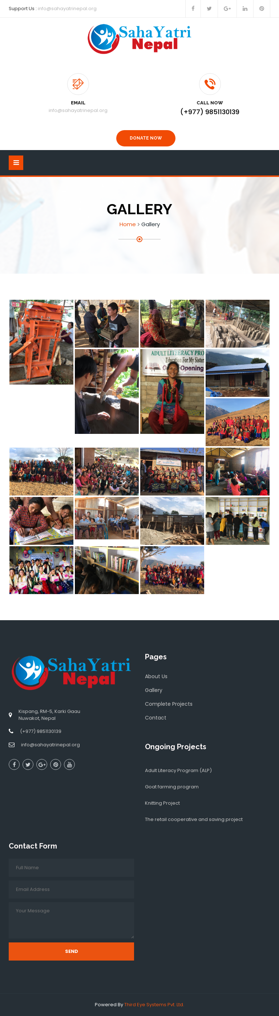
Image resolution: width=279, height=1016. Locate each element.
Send (71, 951)
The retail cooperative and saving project (194, 819)
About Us (156, 676)
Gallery (153, 690)
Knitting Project (162, 803)
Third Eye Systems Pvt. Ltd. (154, 1004)
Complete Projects (169, 704)
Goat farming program (172, 786)
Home (128, 224)
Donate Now (146, 138)
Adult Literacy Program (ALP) (178, 770)
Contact (155, 717)
